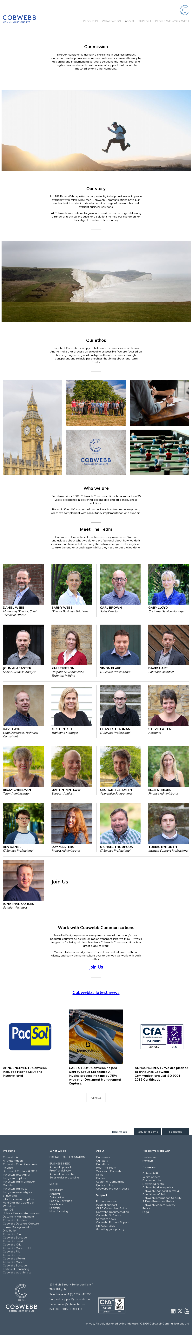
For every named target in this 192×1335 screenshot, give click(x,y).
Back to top (119, 1131)
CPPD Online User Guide (111, 1208)
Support (144, 21)
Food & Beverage (61, 1201)
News (99, 1174)
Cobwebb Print (12, 1234)
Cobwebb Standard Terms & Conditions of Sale (160, 1192)
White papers (151, 1177)
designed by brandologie (122, 1323)
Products (90, 21)
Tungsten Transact (15, 1188)
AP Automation (13, 1160)
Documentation (152, 1180)
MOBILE (54, 1184)
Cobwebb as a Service (17, 1272)
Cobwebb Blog (151, 1173)
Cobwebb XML (12, 1244)
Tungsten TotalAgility (16, 1174)
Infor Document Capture (18, 1199)
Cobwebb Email (13, 1241)
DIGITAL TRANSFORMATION (67, 1157)
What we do (111, 21)
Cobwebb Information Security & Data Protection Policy (161, 1199)
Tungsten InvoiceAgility (17, 1192)
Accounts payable (61, 1167)
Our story (102, 1160)
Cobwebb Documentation (112, 1212)
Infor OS (8, 1209)
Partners (148, 1160)
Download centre (153, 1184)
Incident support (106, 1205)
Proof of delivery (60, 1170)
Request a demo (147, 1131)
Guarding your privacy (110, 1229)
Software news (106, 1219)
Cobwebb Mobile (13, 1262)
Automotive (57, 1197)
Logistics (55, 1208)
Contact (101, 1178)
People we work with (172, 21)
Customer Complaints (110, 1181)
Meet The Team (106, 1167)
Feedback (175, 1131)
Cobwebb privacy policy (157, 1187)
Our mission (103, 1157)
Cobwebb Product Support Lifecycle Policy (113, 1224)
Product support (106, 1201)
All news (96, 1097)
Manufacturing (59, 1211)
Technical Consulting (16, 1269)
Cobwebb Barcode (15, 1237)
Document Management (18, 1216)
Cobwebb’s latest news (96, 992)
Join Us (96, 966)
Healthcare (56, 1204)
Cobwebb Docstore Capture (21, 1223)
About (130, 21)
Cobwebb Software (108, 1215)
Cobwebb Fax (12, 1255)
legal (100, 1323)
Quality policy (104, 1185)
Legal (145, 1212)
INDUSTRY (56, 1190)
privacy (90, 1323)
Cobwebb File (11, 1251)
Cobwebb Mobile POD (17, 1248)
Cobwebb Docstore (15, 1220)
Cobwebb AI (10, 1157)
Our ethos (102, 1164)
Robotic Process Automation (21, 1213)
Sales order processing (64, 1177)
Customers (149, 1157)
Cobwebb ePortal (14, 1258)
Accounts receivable (62, 1174)
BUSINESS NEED (60, 1163)
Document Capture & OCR (20, 1171)
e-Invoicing (10, 1195)
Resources (149, 1167)
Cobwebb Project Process (112, 1188)
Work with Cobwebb (109, 1171)
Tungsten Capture (14, 1178)
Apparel (55, 1194)
